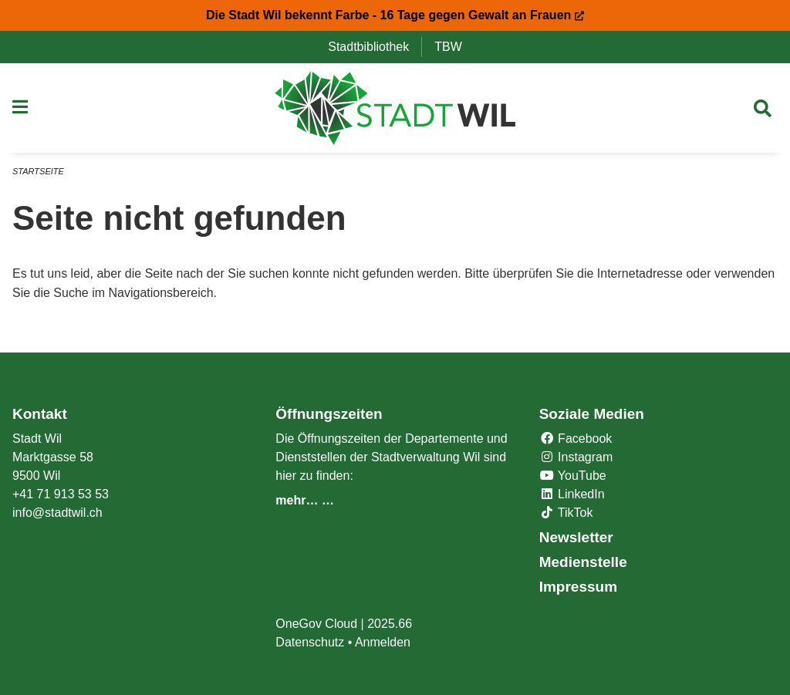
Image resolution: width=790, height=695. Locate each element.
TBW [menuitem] (454, 46)
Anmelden (382, 642)
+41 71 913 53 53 (60, 494)
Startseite (38, 171)
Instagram (576, 457)
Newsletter (576, 537)
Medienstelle (583, 562)
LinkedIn (572, 494)
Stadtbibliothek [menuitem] (374, 46)
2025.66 (389, 623)
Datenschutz (309, 642)
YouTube (572, 475)
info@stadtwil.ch (57, 512)
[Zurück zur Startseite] (395, 108)
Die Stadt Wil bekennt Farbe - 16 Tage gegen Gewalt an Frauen (395, 15)
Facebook (576, 438)
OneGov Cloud (316, 623)
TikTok (566, 512)
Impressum (578, 587)
